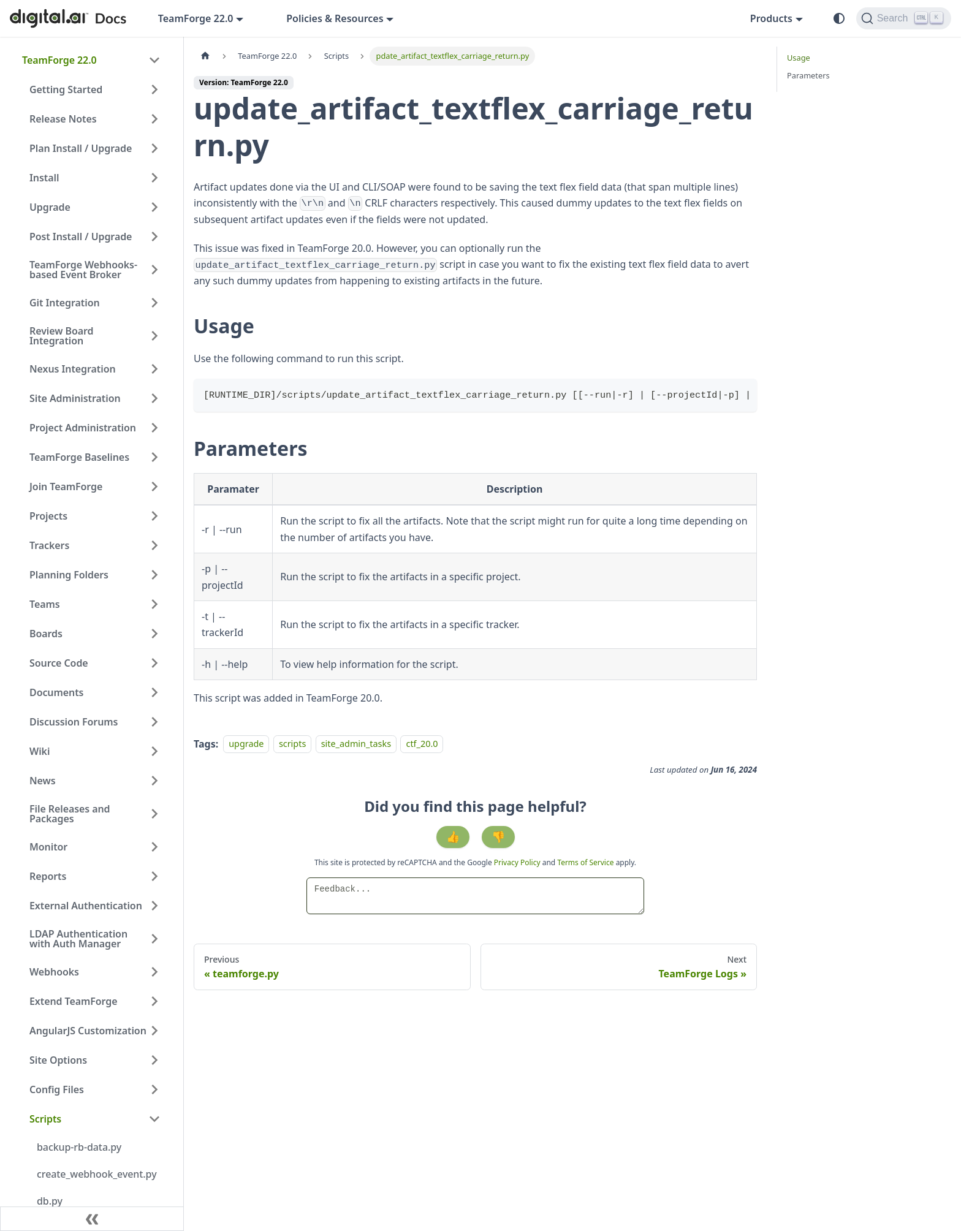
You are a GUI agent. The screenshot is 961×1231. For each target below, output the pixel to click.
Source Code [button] (58, 663)
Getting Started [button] (65, 89)
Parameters (808, 75)
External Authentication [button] (85, 905)
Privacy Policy (518, 862)
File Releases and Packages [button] (69, 813)
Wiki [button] (39, 751)
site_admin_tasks (356, 744)
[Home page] (205, 56)
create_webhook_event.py (97, 1174)
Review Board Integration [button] (61, 335)
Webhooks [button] (54, 972)
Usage (798, 57)
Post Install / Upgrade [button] (80, 236)
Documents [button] (56, 692)
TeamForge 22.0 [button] (196, 18)
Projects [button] (48, 516)
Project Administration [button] (82, 427)
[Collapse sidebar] (92, 1218)
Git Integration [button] (64, 302)
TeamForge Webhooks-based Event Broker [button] (83, 269)
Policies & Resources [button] (334, 18)
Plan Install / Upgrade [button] (80, 148)
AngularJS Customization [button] (87, 1030)
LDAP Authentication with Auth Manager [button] (78, 938)
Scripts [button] (45, 1119)
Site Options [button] (58, 1060)
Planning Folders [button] (68, 574)
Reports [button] (47, 876)
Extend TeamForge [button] (73, 1001)
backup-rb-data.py (79, 1147)
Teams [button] (44, 604)
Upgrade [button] (49, 207)
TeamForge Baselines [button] (79, 457)
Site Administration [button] (75, 398)
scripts (292, 744)
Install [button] (44, 177)
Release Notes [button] (63, 119)
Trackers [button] (49, 545)
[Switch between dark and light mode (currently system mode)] (839, 18)
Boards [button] (46, 633)
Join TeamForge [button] (65, 486)
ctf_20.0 (422, 744)
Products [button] (771, 18)
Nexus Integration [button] (72, 369)
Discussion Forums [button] (73, 722)
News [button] (42, 780)
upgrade (246, 744)
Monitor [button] (48, 847)
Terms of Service (585, 862)
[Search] (903, 18)
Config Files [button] (56, 1089)
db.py (50, 1201)
